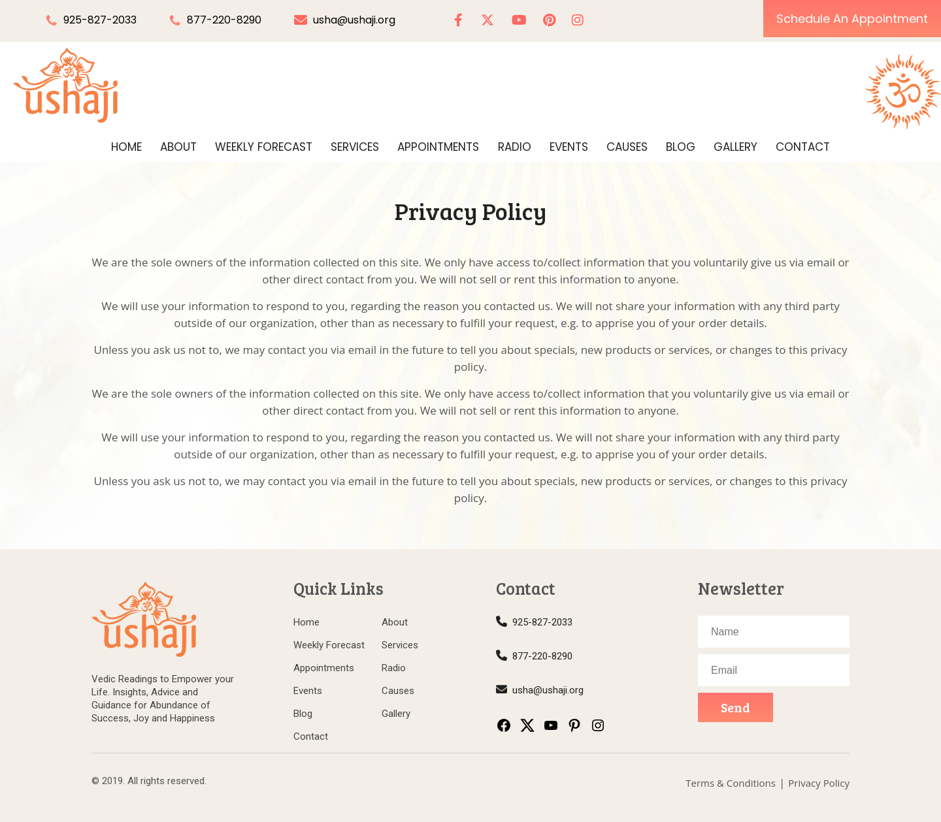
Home (126, 147)
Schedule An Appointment (852, 18)
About (178, 147)
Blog (680, 147)
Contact (803, 147)
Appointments (438, 147)
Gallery (735, 147)
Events (569, 147)
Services (355, 147)
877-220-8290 (224, 19)
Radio (514, 147)
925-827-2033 (100, 19)
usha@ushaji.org (344, 19)
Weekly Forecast (263, 147)
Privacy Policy (819, 782)
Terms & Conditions (730, 782)
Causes (627, 147)
